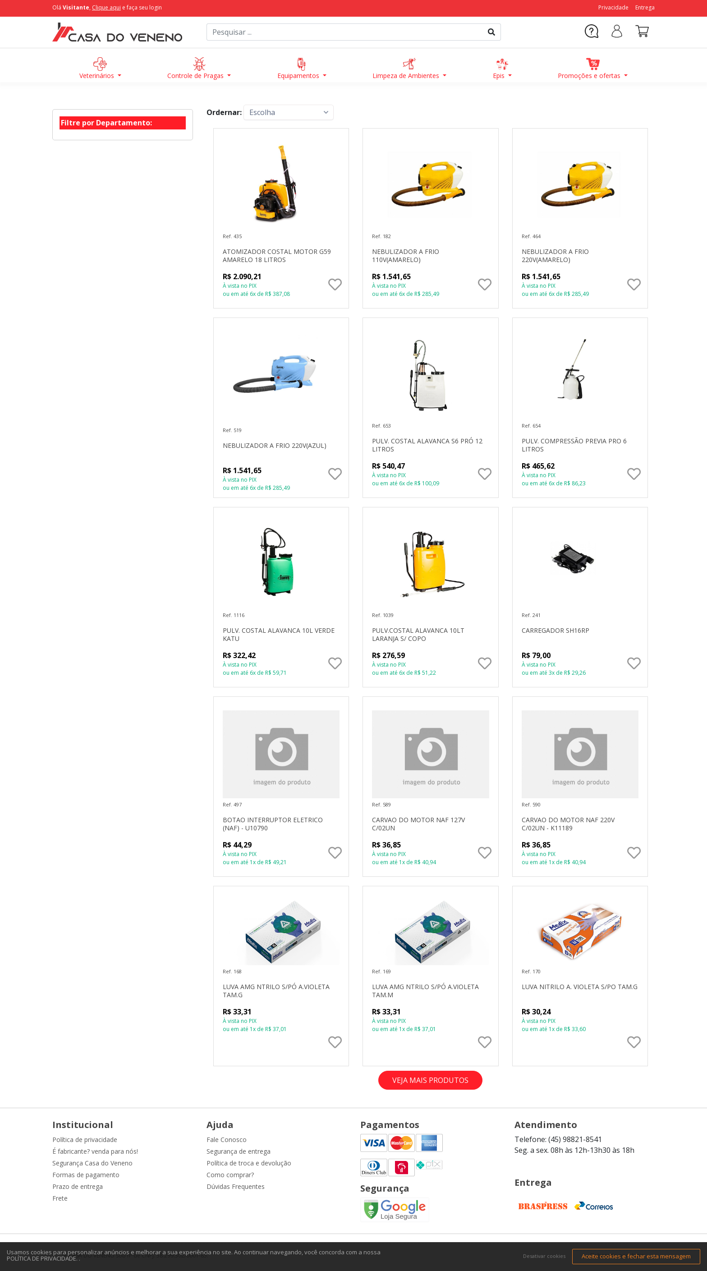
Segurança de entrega (239, 1151)
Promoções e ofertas (590, 68)
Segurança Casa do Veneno (92, 1163)
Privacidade (613, 7)
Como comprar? (230, 1174)
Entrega (645, 7)
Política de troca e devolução (249, 1163)
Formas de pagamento (85, 1174)
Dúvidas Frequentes (236, 1186)
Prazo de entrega (77, 1186)
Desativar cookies (544, 1256)
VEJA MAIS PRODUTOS (430, 1080)
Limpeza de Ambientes (406, 68)
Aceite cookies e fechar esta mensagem (636, 1256)
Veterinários (97, 68)
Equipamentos (299, 68)
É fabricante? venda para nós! (95, 1151)
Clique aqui (106, 7)
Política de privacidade (84, 1139)
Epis (501, 68)
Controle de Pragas (196, 68)
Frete (60, 1198)
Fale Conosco (227, 1139)
